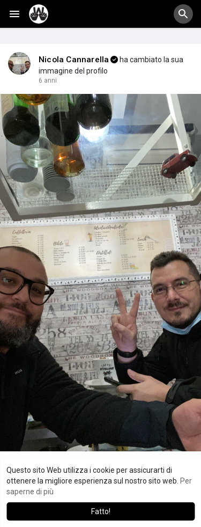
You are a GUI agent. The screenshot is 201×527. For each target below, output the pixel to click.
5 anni (48, 80)
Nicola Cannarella (74, 59)
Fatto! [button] (100, 511)
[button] (183, 14)
